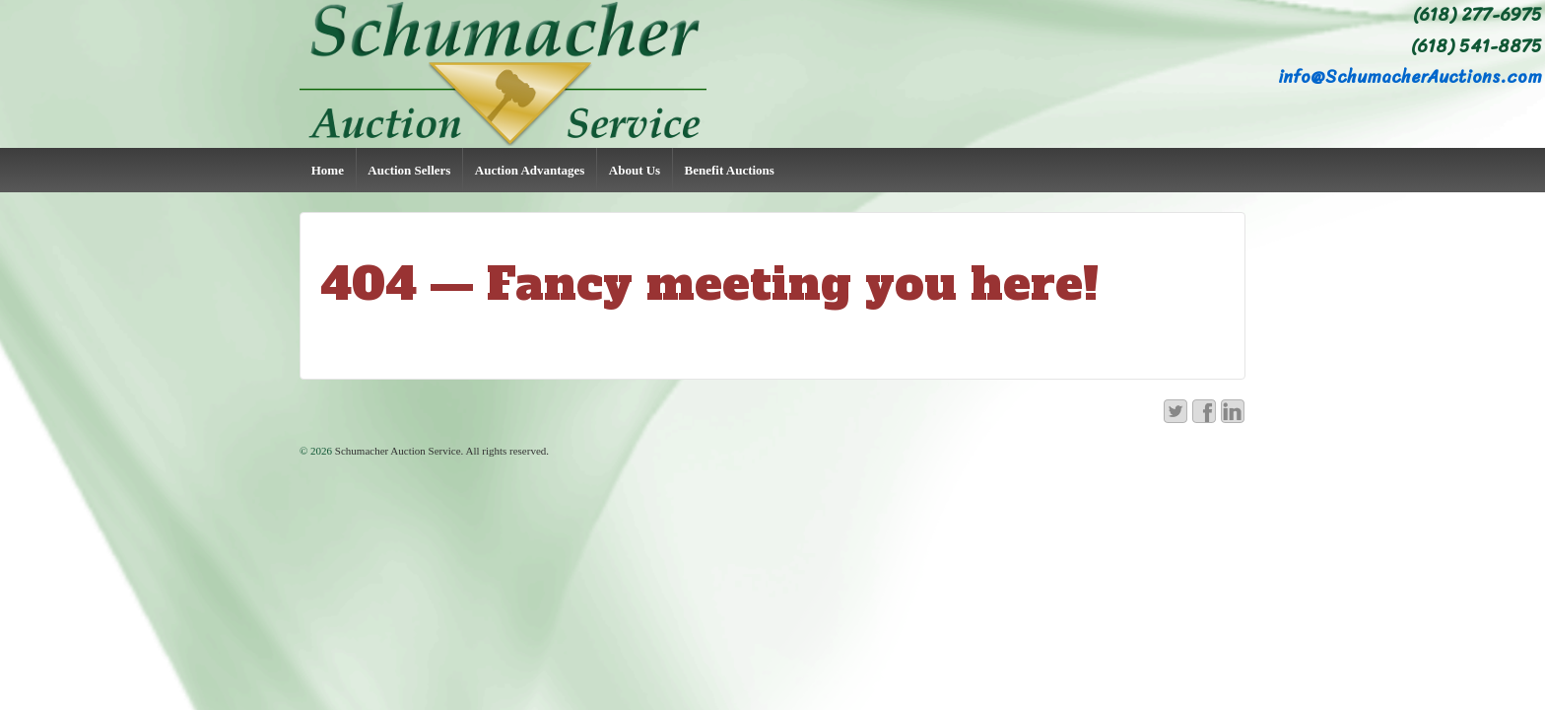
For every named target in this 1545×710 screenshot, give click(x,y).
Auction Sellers (409, 170)
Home (327, 170)
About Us (634, 170)
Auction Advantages (530, 170)
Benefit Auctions (729, 170)
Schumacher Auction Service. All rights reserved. (440, 451)
